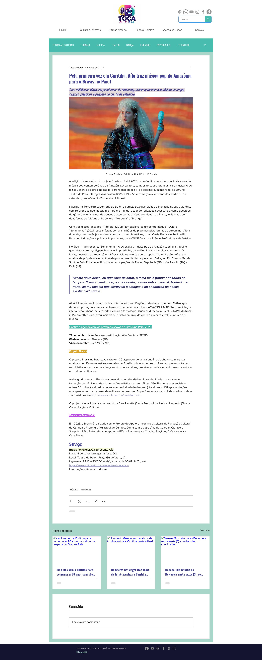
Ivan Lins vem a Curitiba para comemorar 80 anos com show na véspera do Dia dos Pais (76, 572)
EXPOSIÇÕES (163, 45)
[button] (205, 45)
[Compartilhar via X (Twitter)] (79, 501)
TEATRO (115, 45)
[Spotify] (179, 11)
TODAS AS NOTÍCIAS (63, 45)
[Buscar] (189, 19)
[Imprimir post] (103, 501)
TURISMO (85, 45)
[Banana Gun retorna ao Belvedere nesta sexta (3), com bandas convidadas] (185, 550)
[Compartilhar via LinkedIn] (87, 501)
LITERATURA (183, 45)
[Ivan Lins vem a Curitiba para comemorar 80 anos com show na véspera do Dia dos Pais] (77, 550)
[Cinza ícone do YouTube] (191, 11)
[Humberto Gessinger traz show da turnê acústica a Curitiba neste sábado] (131, 550)
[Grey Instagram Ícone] (197, 11)
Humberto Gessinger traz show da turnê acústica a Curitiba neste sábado (130, 572)
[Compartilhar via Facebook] (70, 501)
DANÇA (130, 45)
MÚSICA (101, 45)
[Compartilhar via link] (95, 501)
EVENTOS (145, 45)
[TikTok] (209, 11)
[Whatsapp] (185, 11)
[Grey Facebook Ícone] (203, 11)
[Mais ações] (191, 68)
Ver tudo (205, 530)
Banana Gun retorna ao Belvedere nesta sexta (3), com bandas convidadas (184, 572)
